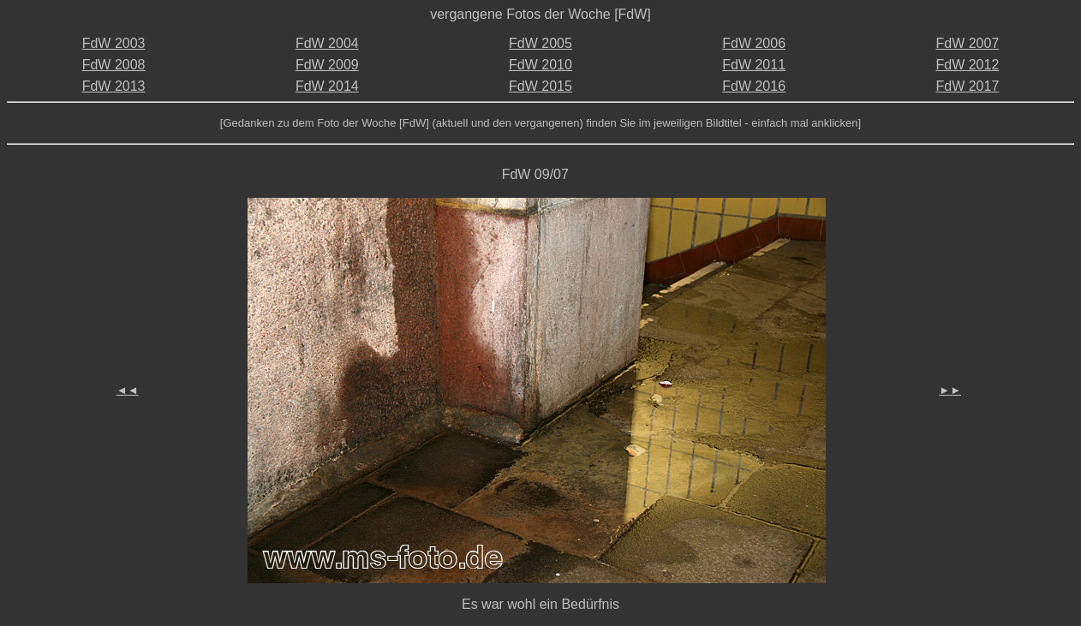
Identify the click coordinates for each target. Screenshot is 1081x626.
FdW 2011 (753, 64)
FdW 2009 (327, 64)
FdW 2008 (114, 64)
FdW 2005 (540, 43)
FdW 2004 (327, 43)
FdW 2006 (753, 43)
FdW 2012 (967, 64)
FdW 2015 (540, 86)
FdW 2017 (967, 86)
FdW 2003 (114, 43)
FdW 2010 (540, 64)
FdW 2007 (967, 43)
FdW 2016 (753, 86)
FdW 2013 (114, 86)
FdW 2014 (327, 86)
